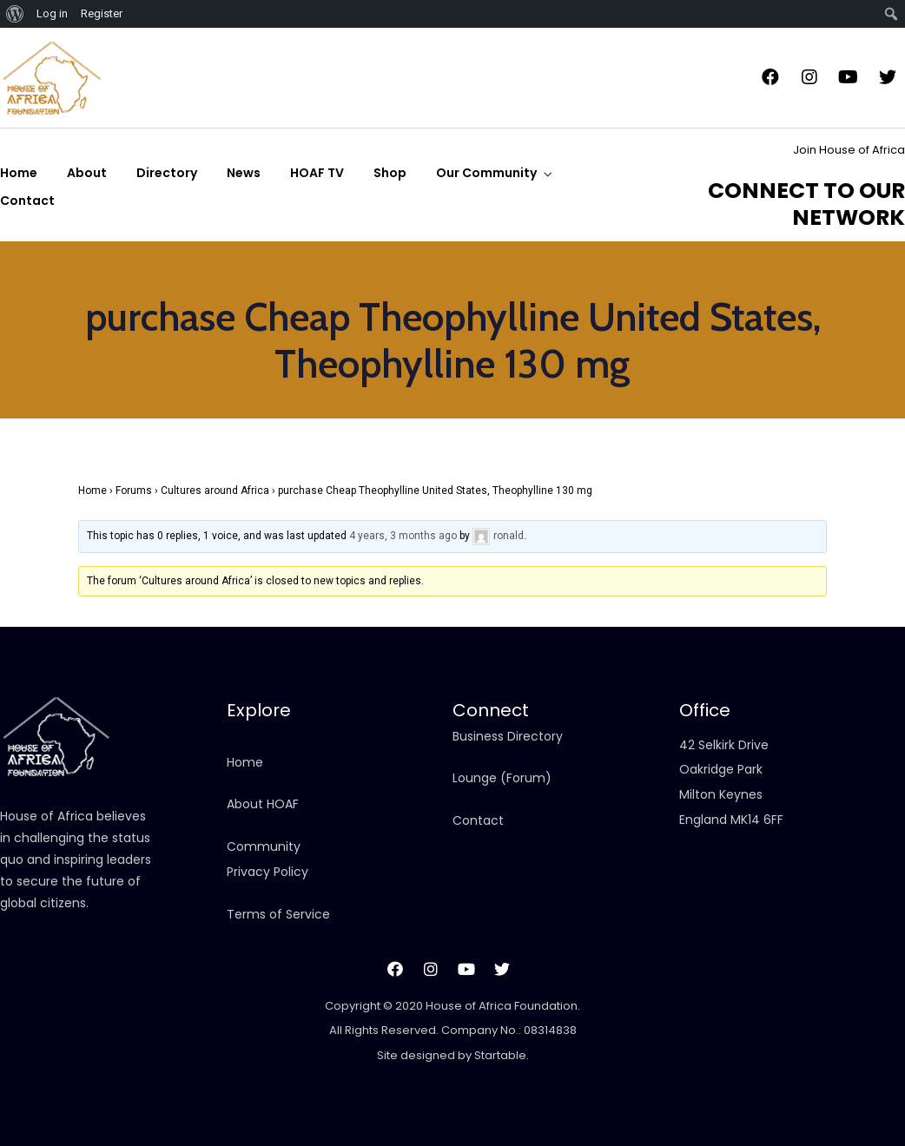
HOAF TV (317, 172)
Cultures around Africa (215, 490)
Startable (500, 1055)
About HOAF (263, 804)
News (244, 172)
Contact (27, 200)
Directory (166, 172)
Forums (134, 490)
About (87, 172)
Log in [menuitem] (52, 13)
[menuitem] (15, 14)
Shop (389, 172)
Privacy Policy (267, 871)
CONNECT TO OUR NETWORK (806, 204)
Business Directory (507, 736)
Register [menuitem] (101, 13)
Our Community (486, 172)
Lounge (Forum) (502, 778)
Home (18, 172)
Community (264, 846)
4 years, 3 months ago (403, 536)
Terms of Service (278, 914)
